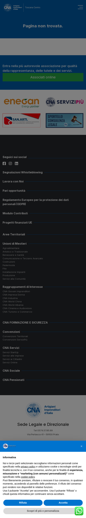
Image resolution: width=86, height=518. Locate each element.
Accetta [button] (63, 502)
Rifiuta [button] (23, 502)
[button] (81, 446)
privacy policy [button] (28, 466)
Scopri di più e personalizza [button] (43, 510)
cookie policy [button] (28, 476)
